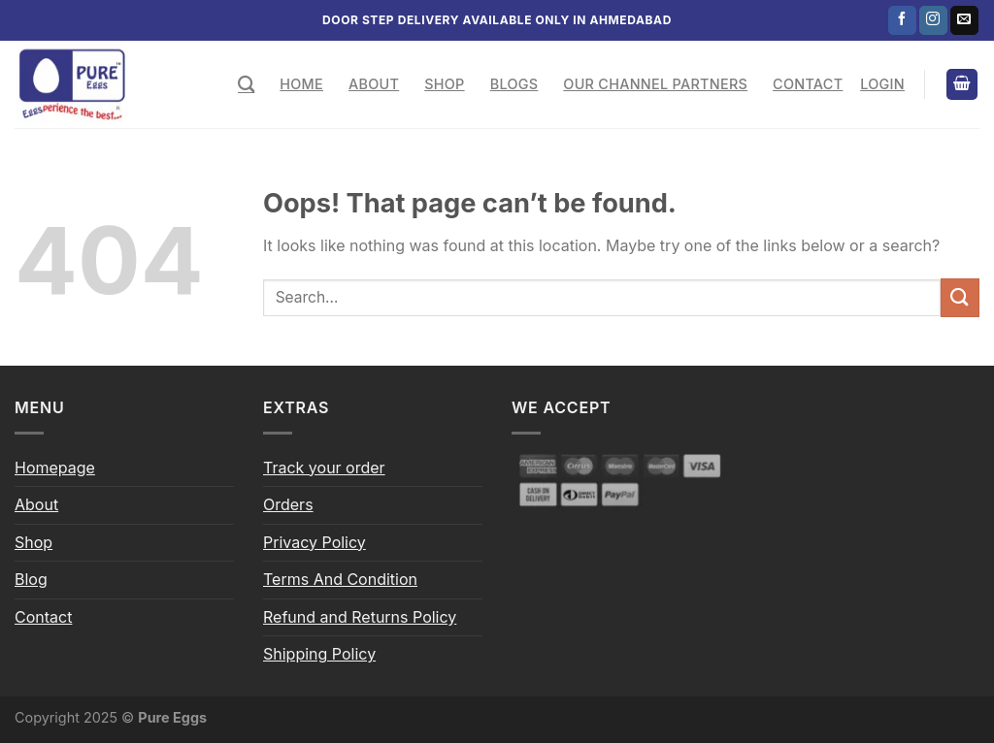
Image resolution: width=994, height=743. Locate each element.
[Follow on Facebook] (902, 20)
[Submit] (960, 297)
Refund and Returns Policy (359, 617)
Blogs (514, 84)
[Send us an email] (964, 20)
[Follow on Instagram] (933, 20)
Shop (444, 84)
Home (301, 84)
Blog (31, 579)
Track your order (324, 467)
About (373, 84)
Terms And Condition (340, 579)
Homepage (55, 467)
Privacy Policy (314, 542)
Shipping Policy (319, 653)
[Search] (246, 85)
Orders (288, 504)
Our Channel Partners (655, 84)
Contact (808, 84)
